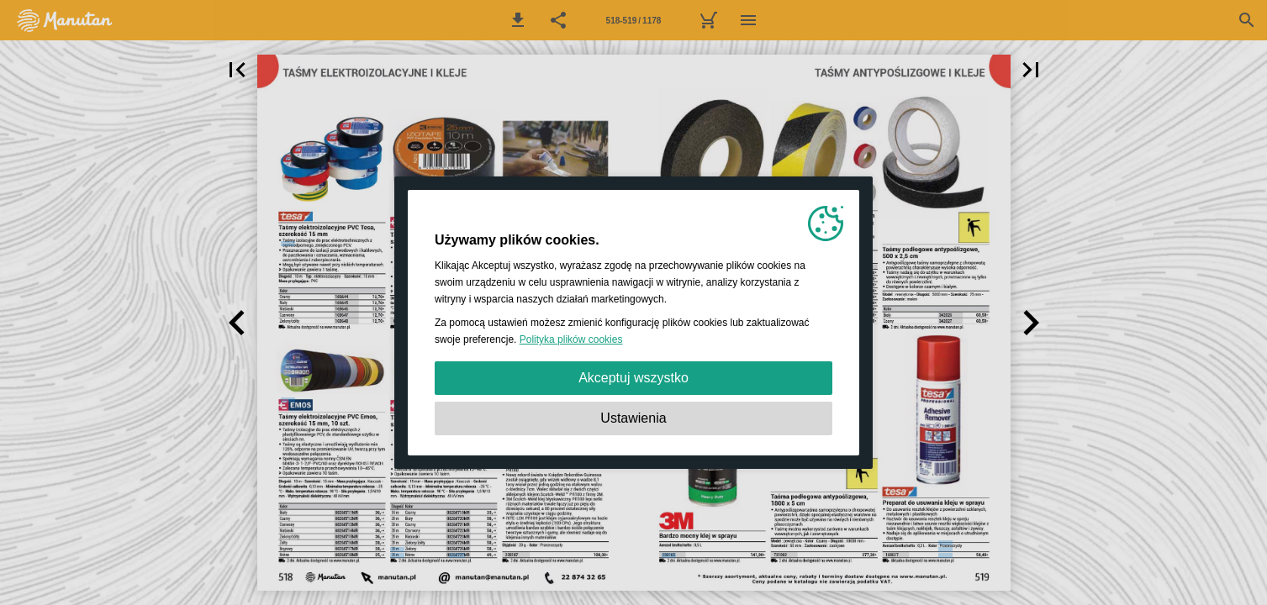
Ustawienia (633, 418)
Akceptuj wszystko (633, 378)
